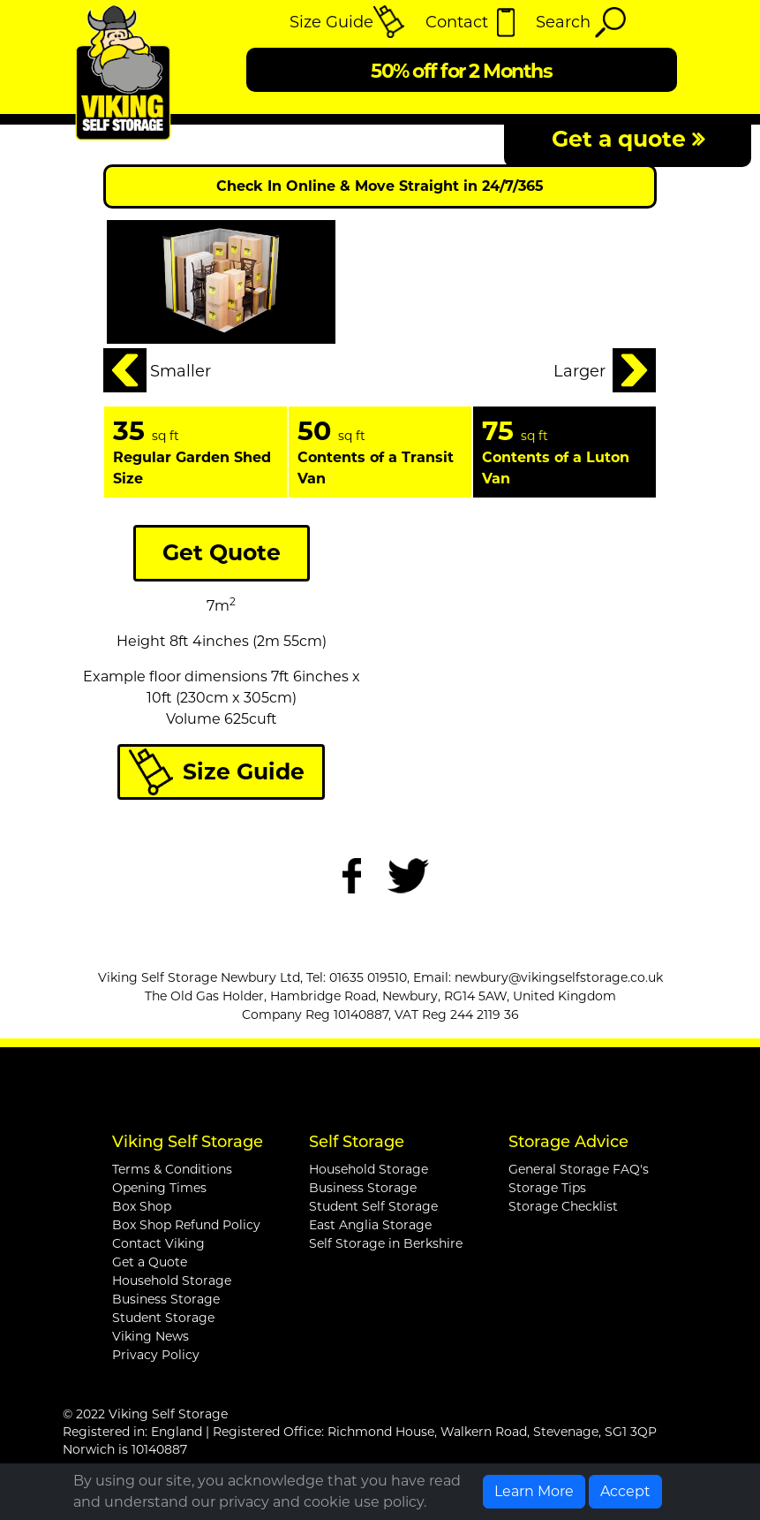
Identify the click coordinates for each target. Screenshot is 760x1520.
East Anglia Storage (370, 1225)
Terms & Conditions (172, 1169)
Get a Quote (149, 1262)
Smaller (180, 371)
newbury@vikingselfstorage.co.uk (559, 977)
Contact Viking (158, 1243)
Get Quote (221, 552)
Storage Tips (547, 1188)
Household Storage (171, 1280)
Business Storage (166, 1299)
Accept (625, 1491)
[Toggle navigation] (664, 22)
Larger (579, 371)
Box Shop (141, 1206)
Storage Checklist (563, 1206)
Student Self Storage (373, 1206)
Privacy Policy (155, 1355)
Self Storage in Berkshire (386, 1243)
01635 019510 (368, 977)
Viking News (150, 1336)
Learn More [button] (534, 1491)
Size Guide (244, 771)
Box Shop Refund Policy (186, 1225)
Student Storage (163, 1318)
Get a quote (628, 138)
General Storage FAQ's (578, 1169)
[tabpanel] (195, 452)
